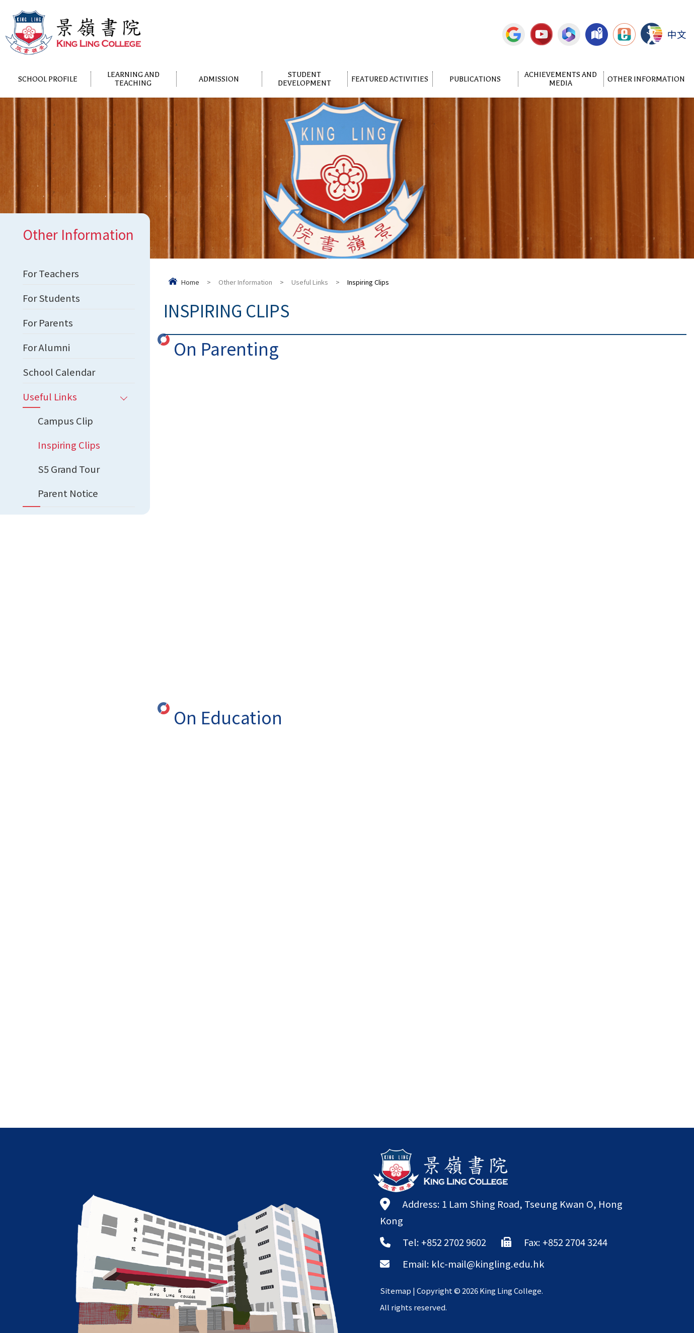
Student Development (304, 79)
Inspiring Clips (69, 444)
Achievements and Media (560, 79)
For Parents (48, 322)
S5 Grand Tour (69, 468)
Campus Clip (65, 420)
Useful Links (309, 282)
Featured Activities (389, 79)
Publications (475, 79)
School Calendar (59, 371)
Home (190, 282)
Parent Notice (68, 492)
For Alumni (46, 347)
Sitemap (395, 1290)
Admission (219, 79)
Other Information (646, 79)
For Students (51, 297)
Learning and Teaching (133, 79)
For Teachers (51, 273)
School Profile (48, 79)
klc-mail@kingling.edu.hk (488, 1263)
